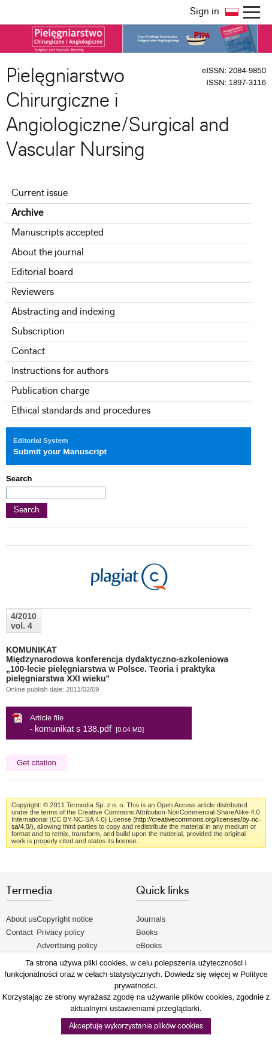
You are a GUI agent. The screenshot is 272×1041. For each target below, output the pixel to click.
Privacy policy (60, 932)
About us (21, 919)
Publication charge (50, 391)
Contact (28, 351)
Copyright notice (65, 919)
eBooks (149, 945)
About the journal (47, 253)
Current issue (39, 193)
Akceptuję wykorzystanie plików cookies (136, 1026)
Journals (150, 919)
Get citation (36, 762)
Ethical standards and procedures (80, 411)
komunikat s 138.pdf (73, 729)
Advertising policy (67, 945)
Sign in (204, 12)
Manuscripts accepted (57, 233)
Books (147, 932)
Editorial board (42, 272)
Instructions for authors (59, 371)
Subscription (38, 332)
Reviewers (32, 292)
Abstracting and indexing (63, 312)
